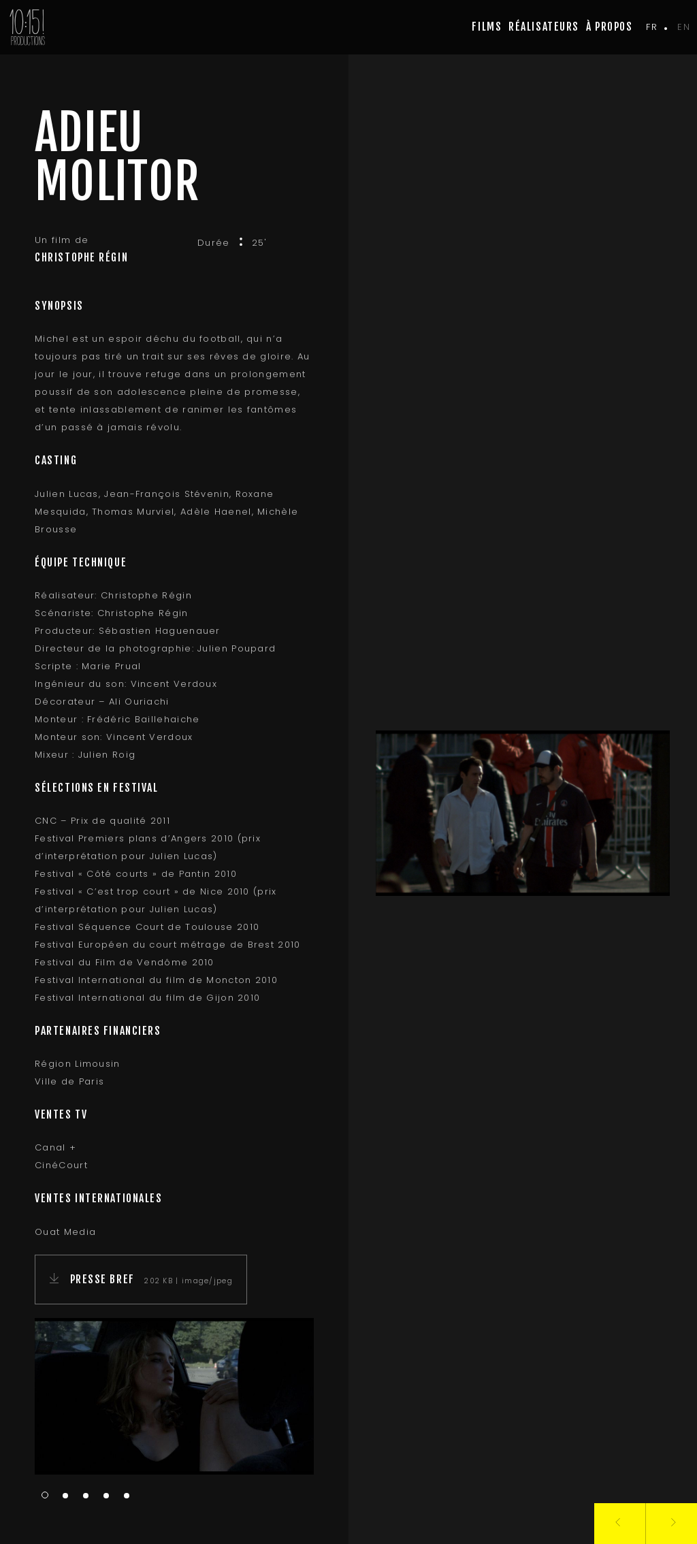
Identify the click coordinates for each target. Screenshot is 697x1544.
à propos (609, 26)
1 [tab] (45, 1495)
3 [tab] (86, 1496)
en (683, 26)
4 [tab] (106, 1496)
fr (652, 26)
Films (487, 26)
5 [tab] (126, 1496)
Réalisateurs (543, 26)
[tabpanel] (174, 1396)
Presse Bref (104, 1279)
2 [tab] (65, 1496)
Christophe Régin (81, 257)
